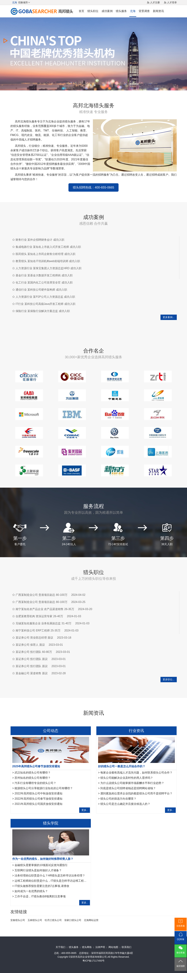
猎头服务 (121, 11)
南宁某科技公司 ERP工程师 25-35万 (38, 630)
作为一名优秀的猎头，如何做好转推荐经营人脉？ (42, 858)
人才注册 (155, 2)
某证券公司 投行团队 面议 (32, 659)
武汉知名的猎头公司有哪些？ (33, 772)
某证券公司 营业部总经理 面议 (34, 637)
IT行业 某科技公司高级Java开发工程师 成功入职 (45, 303)
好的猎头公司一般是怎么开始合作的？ (121, 766)
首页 (81, 11)
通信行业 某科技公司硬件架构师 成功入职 (41, 289)
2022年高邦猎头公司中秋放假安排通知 (38, 793)
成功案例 (107, 11)
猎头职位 (92, 11)
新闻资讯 (158, 11)
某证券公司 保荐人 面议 (30, 644)
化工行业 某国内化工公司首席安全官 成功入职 (44, 282)
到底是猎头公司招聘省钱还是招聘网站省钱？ (128, 788)
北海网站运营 (91, 920)
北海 (133, 11)
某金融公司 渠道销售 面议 (32, 673)
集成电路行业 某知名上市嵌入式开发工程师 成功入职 (48, 246)
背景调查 (144, 11)
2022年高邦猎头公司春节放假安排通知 (38, 798)
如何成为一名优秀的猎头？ (31, 891)
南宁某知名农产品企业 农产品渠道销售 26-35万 (45, 609)
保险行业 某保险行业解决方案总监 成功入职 (43, 311)
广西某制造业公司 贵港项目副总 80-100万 (41, 594)
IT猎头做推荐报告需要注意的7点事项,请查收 (42, 885)
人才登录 (172, 2)
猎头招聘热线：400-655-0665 (93, 187)
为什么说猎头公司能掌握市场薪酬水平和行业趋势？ (132, 783)
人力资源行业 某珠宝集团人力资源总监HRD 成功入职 (48, 268)
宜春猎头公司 (17, 920)
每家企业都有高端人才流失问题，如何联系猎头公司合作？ (136, 772)
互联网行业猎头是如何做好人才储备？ (38, 870)
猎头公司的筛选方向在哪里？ (118, 798)
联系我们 (126, 947)
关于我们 (60, 947)
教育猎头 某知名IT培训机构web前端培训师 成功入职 (48, 261)
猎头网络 (87, 947)
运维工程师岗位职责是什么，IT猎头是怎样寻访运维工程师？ (52, 880)
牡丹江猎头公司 (53, 920)
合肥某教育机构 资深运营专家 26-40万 (39, 616)
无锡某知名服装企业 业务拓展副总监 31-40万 (43, 623)
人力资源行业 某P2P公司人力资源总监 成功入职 (45, 296)
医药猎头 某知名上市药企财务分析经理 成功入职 (45, 254)
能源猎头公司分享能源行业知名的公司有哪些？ (44, 788)
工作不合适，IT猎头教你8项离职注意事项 (40, 896)
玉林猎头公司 (35, 920)
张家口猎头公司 (72, 920)
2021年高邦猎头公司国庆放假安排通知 (38, 803)
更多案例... (169, 317)
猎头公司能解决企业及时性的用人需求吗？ (126, 777)
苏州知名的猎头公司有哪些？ (33, 777)
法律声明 (100, 947)
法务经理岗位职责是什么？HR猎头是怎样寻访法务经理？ (50, 875)
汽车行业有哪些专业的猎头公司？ (35, 783)
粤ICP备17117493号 (93, 960)
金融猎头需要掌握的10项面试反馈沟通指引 (41, 865)
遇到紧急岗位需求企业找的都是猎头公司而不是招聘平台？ (136, 793)
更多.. (84, 810)
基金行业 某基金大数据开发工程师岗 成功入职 (44, 275)
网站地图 (113, 947)
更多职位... (169, 679)
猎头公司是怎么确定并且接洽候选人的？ (125, 803)
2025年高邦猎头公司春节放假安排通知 (36, 766)
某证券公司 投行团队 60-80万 (34, 651)
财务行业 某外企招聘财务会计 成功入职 (40, 239)
